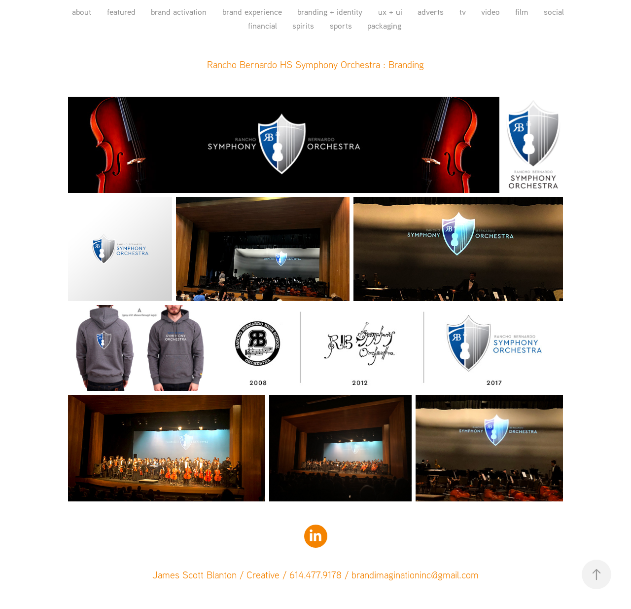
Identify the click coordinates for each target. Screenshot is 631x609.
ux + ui (390, 11)
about (81, 11)
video (490, 11)
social (554, 11)
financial (262, 25)
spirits (303, 25)
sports (341, 25)
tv (462, 11)
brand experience (252, 11)
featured (121, 11)
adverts (431, 11)
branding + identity (329, 11)
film (521, 11)
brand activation (179, 11)
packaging (384, 25)
